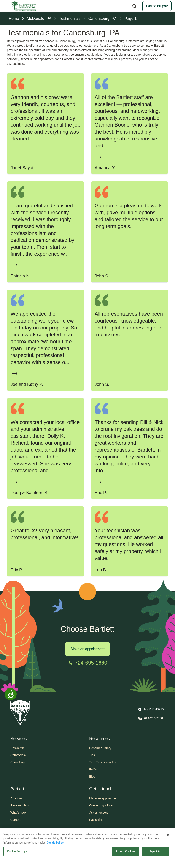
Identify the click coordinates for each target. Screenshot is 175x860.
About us (16, 798)
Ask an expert (98, 812)
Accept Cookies (125, 852)
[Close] (168, 835)
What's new (18, 812)
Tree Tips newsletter (102, 762)
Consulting (17, 762)
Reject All (155, 852)
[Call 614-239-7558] (150, 718)
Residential (17, 748)
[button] (151, 709)
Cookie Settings (17, 852)
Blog (92, 776)
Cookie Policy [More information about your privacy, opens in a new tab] (55, 843)
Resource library (100, 748)
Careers (15, 819)
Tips (92, 755)
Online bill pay (157, 6)
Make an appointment (87, 649)
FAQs (93, 769)
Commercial (18, 755)
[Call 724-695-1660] (87, 662)
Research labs (20, 805)
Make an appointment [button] (103, 798)
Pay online (96, 819)
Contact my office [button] (101, 805)
